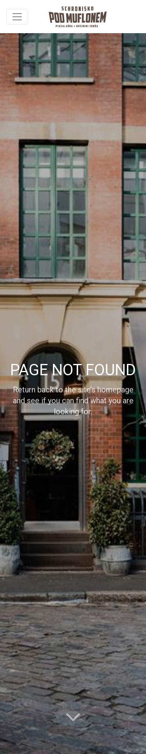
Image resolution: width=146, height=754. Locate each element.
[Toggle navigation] (17, 17)
